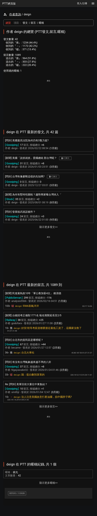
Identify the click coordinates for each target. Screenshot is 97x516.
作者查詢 (15, 14)
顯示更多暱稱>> (48, 482)
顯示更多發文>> (48, 226)
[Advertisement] (48, 103)
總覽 (8, 22)
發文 (25, 22)
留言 (33, 22)
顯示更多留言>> (48, 406)
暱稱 (41, 22)
